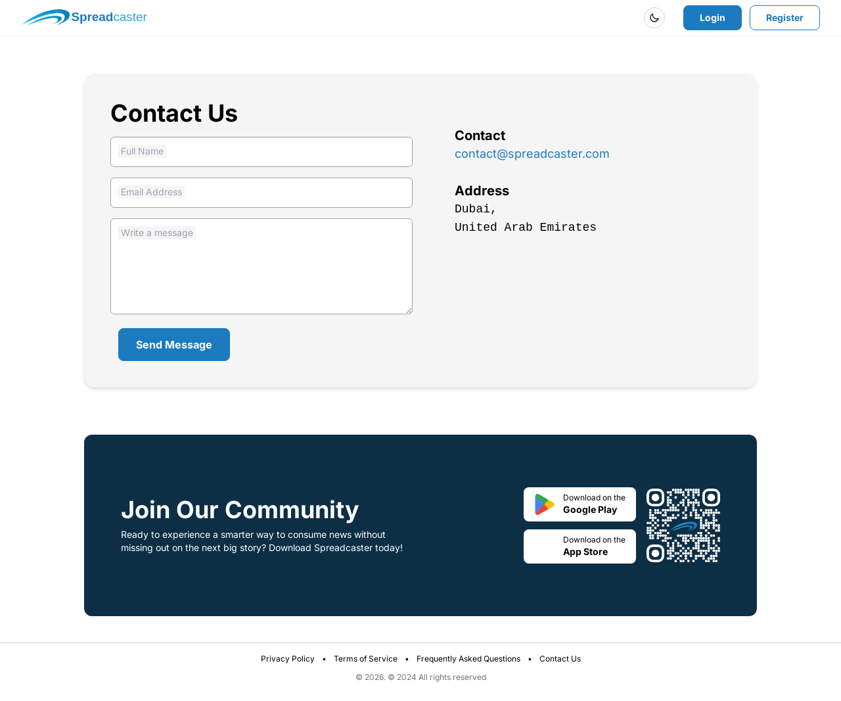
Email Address (151, 191)
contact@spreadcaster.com (532, 153)
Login (712, 17)
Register (785, 17)
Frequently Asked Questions (468, 659)
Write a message (157, 232)
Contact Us (560, 659)
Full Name (142, 151)
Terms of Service (366, 659)
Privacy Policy (288, 659)
